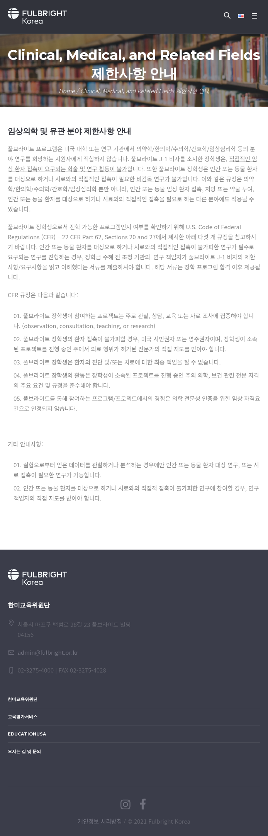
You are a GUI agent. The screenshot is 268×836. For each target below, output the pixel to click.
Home (67, 91)
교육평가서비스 (22, 716)
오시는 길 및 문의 (24, 751)
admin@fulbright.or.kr (47, 652)
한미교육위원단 (22, 699)
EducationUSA (27, 734)
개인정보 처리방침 (100, 821)
